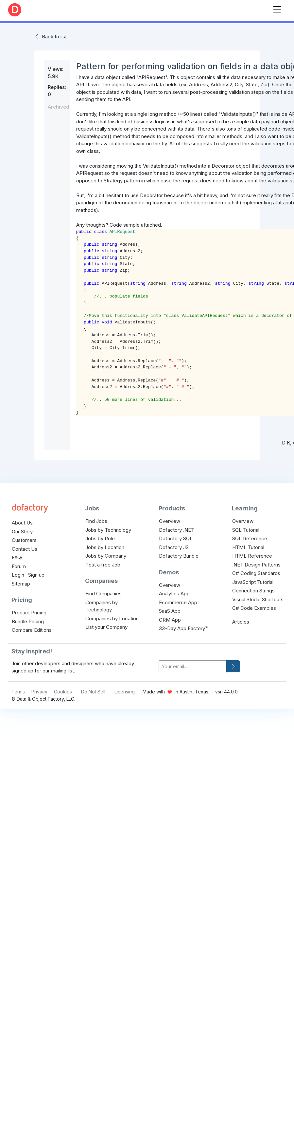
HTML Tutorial (248, 547)
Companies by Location (112, 618)
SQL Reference (249, 538)
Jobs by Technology (108, 530)
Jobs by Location (104, 547)
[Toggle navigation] (277, 8)
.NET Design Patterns (256, 565)
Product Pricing (29, 612)
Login (18, 575)
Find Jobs (96, 521)
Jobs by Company (105, 556)
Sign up (36, 575)
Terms (18, 691)
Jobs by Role (100, 538)
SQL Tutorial (245, 530)
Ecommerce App (178, 602)
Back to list (54, 36)
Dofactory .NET (176, 530)
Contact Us (24, 549)
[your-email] (193, 666)
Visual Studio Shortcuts (258, 599)
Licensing (124, 691)
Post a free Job (102, 565)
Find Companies (103, 593)
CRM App (170, 620)
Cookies (63, 691)
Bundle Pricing (28, 621)
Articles (240, 622)
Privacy (39, 691)
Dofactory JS (174, 547)
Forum (19, 566)
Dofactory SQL (176, 538)
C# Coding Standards (256, 573)
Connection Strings (253, 590)
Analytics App (174, 593)
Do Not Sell (93, 691)
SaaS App (170, 611)
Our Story (22, 531)
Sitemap (21, 584)
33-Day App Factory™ (183, 628)
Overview (169, 521)
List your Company (106, 627)
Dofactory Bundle (179, 556)
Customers (24, 540)
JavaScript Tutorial (252, 582)
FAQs (18, 557)
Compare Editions (32, 630)
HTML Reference (252, 556)
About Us (22, 523)
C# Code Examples (254, 608)
